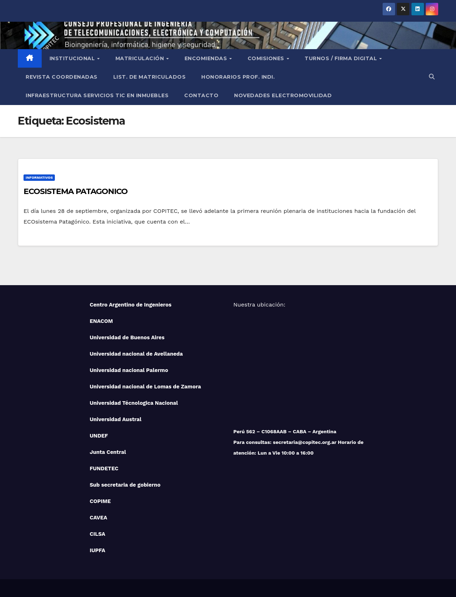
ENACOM (101, 321)
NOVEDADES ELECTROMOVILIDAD (283, 95)
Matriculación (140, 58)
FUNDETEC (104, 468)
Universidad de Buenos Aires (127, 337)
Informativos (39, 177)
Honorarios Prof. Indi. (238, 77)
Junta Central (108, 452)
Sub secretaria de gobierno (125, 485)
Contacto (201, 95)
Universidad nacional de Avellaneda (136, 354)
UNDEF (99, 436)
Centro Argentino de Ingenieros (131, 305)
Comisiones (267, 58)
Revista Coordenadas (62, 77)
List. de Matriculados (149, 77)
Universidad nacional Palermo (129, 370)
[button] (431, 76)
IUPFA (97, 550)
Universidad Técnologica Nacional (134, 403)
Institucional (73, 58)
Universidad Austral (115, 419)
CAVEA (98, 517)
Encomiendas (207, 58)
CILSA (97, 534)
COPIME (100, 501)
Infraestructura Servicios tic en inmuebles (97, 95)
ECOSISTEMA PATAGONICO (76, 191)
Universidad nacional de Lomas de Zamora (145, 386)
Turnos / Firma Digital (342, 58)
